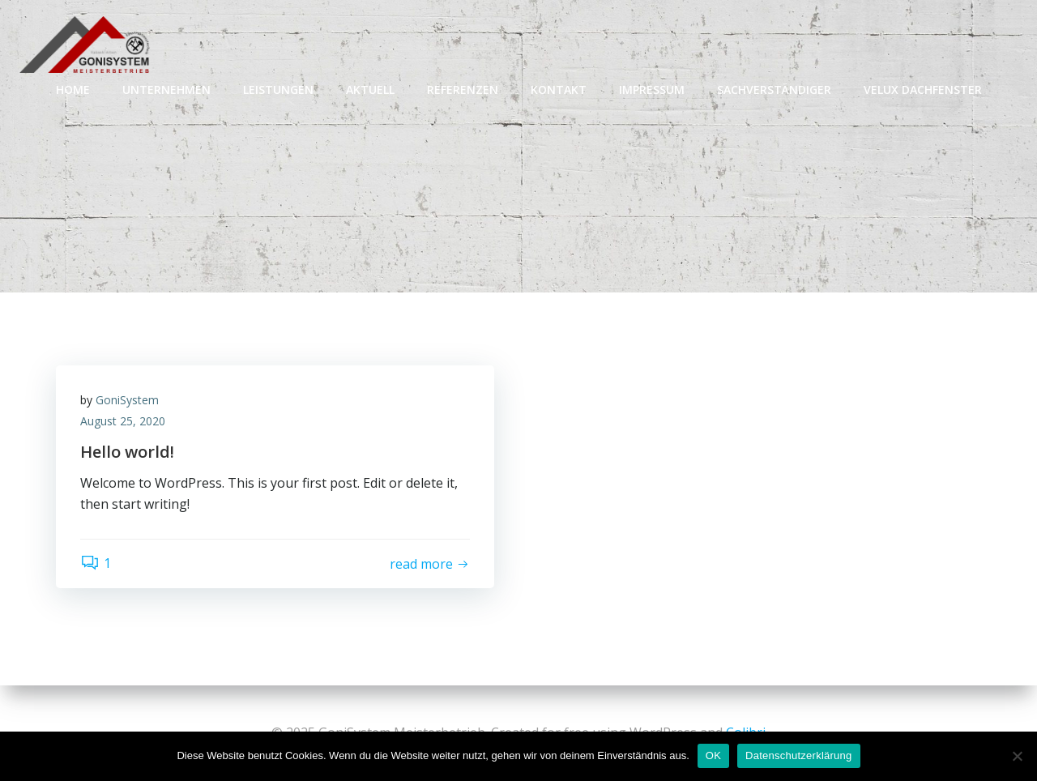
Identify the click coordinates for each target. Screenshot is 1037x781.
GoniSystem (127, 400)
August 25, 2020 (122, 421)
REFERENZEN (462, 89)
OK (713, 755)
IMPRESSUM (652, 89)
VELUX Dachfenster (923, 89)
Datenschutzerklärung (798, 755)
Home (73, 89)
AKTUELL (370, 89)
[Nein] (1017, 756)
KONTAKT (559, 89)
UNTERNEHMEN (166, 89)
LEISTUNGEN (278, 89)
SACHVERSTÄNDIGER (774, 89)
